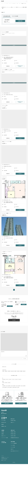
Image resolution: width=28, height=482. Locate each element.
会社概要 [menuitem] (2, 435)
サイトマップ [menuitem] (2, 459)
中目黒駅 (6, 374)
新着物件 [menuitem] (2, 427)
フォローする (9, 309)
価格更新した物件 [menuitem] (3, 429)
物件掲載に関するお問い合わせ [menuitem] (15, 441)
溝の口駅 (24, 374)
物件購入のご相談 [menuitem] (13, 435)
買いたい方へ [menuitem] (3, 422)
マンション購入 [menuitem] (13, 448)
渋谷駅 (3, 374)
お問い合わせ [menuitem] (13, 433)
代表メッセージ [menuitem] (3, 439)
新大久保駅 (18, 374)
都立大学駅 (12, 374)
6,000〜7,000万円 (23, 389)
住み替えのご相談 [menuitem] (13, 439)
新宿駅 (15, 374)
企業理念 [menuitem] (2, 437)
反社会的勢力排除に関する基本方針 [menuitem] (4, 462)
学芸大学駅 (9, 374)
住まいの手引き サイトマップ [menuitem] (14, 454)
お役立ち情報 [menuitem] (13, 445)
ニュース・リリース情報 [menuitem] (4, 441)
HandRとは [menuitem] (3, 445)
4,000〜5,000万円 (13, 389)
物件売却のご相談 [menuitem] (13, 437)
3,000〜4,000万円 (8, 389)
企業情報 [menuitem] (2, 433)
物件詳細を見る (8, 138)
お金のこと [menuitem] (12, 452)
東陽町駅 (21, 374)
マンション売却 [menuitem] (13, 450)
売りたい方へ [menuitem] (13, 422)
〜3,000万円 (3, 389)
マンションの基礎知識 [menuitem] (14, 446)
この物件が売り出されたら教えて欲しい (20, 66)
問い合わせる (20, 138)
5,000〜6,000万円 (18, 389)
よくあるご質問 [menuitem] (3, 446)
